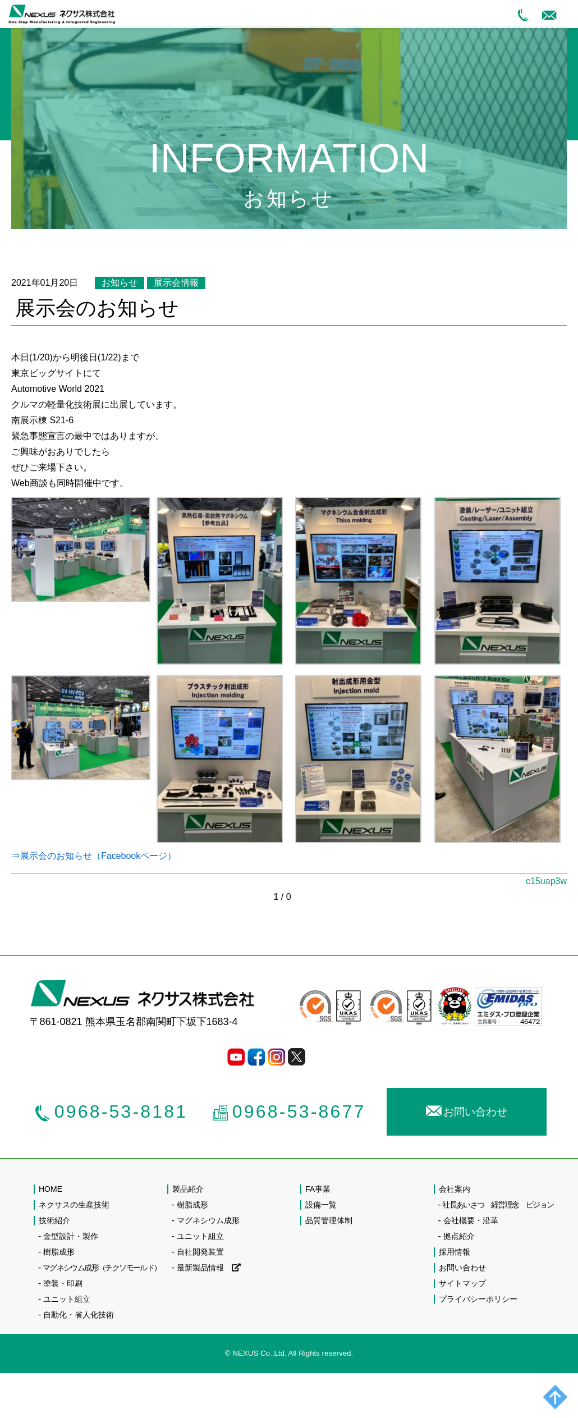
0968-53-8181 (111, 1111)
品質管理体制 (328, 1220)
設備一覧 (321, 1204)
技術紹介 (54, 1220)
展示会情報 (176, 282)
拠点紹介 (459, 1236)
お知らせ (119, 282)
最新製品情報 (209, 1267)
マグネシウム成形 (208, 1220)
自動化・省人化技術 (78, 1314)
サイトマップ (462, 1283)
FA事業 (318, 1188)
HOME (50, 1188)
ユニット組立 (66, 1299)
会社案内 (454, 1188)
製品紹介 (188, 1188)
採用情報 (454, 1251)
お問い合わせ (467, 1109)
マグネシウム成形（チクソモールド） (102, 1267)
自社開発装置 (200, 1251)
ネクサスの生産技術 (74, 1204)
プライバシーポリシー (478, 1299)
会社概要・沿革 (470, 1220)
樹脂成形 (59, 1251)
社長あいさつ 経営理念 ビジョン (497, 1204)
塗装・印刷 (62, 1283)
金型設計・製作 (70, 1236)
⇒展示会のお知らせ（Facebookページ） (93, 856)
